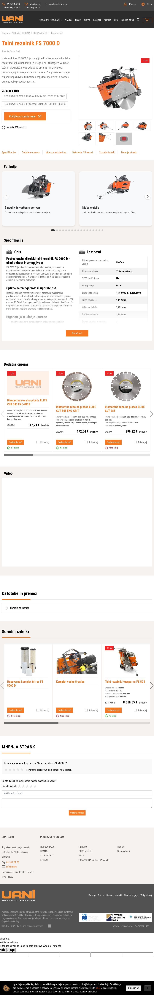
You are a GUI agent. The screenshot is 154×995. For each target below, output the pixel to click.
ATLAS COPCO (47, 855)
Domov (5, 33)
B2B (116, 19)
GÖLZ (81, 855)
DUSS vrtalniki (85, 851)
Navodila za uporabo (16, 608)
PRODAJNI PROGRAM (49, 19)
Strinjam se (133, 988)
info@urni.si (35, 4)
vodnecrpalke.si (32, 7)
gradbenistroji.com (58, 4)
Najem (78, 19)
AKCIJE (68, 19)
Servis (87, 19)
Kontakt (107, 19)
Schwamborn (123, 851)
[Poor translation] (11, 950)
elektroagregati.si (12, 7)
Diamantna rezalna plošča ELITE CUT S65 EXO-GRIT (76, 409)
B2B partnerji (146, 895)
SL (148, 4)
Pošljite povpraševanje (22, 116)
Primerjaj (44, 442)
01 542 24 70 (13, 4)
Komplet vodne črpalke (70, 681)
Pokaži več (77, 333)
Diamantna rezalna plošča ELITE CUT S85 (125, 409)
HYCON (120, 846)
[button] (53, 230)
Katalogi (97, 19)
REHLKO (83, 846)
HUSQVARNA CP (40, 33)
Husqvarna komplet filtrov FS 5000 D (25, 683)
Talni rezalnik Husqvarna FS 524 (125, 681)
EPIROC (44, 859)
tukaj (98, 988)
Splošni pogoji (131, 895)
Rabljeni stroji (127, 19)
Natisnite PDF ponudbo (16, 127)
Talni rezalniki (56, 33)
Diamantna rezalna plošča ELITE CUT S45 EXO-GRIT (27, 402)
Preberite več (15, 442)
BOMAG (44, 851)
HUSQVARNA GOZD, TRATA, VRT (94, 859)
